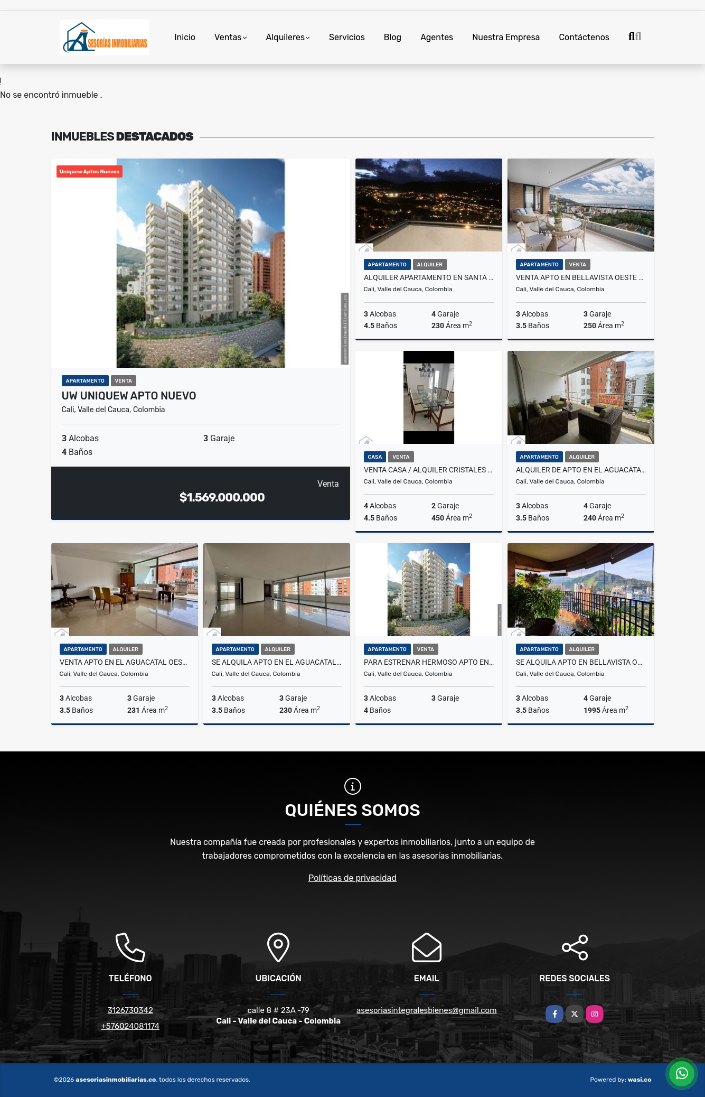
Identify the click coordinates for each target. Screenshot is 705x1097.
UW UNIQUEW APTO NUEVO (129, 395)
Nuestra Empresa (506, 37)
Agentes (436, 37)
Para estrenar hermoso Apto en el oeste (429, 662)
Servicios (347, 37)
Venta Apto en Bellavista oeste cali (581, 277)
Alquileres (285, 37)
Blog (392, 37)
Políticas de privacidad (352, 878)
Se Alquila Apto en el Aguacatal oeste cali (277, 662)
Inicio (184, 37)
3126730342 (130, 1010)
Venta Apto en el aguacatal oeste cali (125, 662)
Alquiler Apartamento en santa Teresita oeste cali (429, 277)
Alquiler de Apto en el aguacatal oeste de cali (581, 470)
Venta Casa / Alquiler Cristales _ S (429, 470)
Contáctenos (584, 37)
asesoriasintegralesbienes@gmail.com (426, 1010)
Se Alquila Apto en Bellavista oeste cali (581, 662)
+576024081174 (130, 1026)
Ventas (227, 37)
